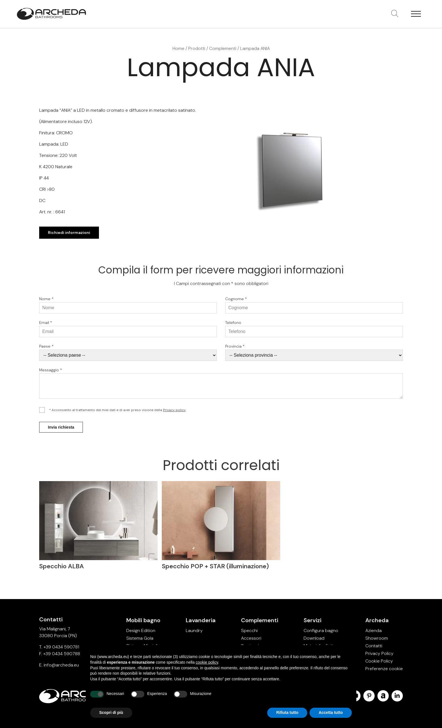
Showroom (376, 638)
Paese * (46, 348)
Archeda (377, 620)
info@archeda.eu (61, 665)
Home (178, 48)
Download (314, 638)
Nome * (46, 301)
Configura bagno (321, 630)
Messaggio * (50, 372)
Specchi (249, 630)
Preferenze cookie (384, 669)
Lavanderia (201, 620)
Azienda (373, 630)
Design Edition (140, 630)
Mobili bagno (143, 620)
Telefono (233, 324)
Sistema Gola (139, 638)
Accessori (251, 638)
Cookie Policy (379, 661)
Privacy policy (174, 412)
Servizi (312, 620)
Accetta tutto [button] (331, 712)
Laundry (194, 630)
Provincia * (235, 348)
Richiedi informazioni (69, 232)
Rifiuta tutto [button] (287, 712)
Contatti (373, 646)
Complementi (222, 48)
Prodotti (196, 48)
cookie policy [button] (207, 662)
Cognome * (236, 301)
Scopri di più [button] (111, 712)
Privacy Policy (379, 653)
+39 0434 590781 (61, 647)
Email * (45, 324)
